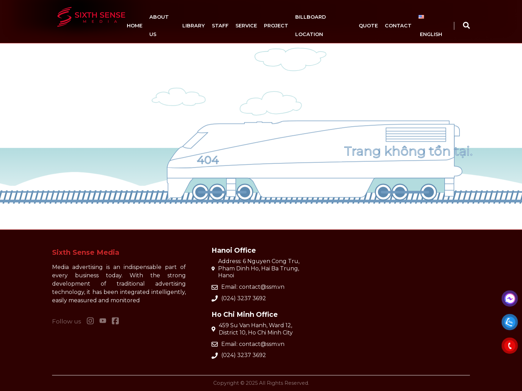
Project (276, 26)
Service (246, 26)
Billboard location (310, 25)
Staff (220, 26)
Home (134, 26)
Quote (368, 26)
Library (193, 26)
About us (159, 25)
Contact (398, 26)
